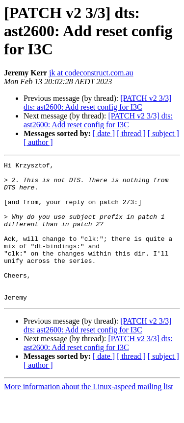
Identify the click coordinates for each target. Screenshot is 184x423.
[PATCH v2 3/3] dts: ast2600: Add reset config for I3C (98, 102)
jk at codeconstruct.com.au (91, 73)
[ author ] (38, 142)
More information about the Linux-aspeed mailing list (88, 414)
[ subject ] (163, 133)
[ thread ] (131, 133)
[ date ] (104, 133)
